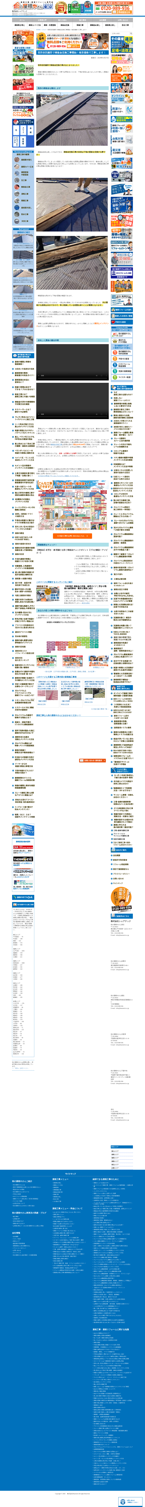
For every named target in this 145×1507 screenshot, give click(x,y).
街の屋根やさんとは (19, 1185)
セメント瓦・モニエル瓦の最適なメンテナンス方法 (109, 1458)
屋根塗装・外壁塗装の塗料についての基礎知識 (107, 1479)
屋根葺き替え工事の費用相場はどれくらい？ (66, 1272)
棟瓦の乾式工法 (98, 1290)
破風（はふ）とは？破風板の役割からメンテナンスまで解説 (111, 1386)
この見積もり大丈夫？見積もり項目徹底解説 (107, 1195)
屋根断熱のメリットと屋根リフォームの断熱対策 (108, 1475)
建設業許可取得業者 (19, 1243)
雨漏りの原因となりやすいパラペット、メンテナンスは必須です (113, 1372)
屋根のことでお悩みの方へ (101, 1183)
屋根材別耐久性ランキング (101, 1444)
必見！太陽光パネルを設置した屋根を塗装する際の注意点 (111, 1246)
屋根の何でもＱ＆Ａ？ (100, 1484)
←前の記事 (48, 671)
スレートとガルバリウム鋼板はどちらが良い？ (107, 1259)
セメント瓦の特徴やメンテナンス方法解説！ (107, 1456)
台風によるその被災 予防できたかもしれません (107, 1315)
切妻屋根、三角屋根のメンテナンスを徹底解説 (107, 1347)
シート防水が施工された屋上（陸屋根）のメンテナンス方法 (111, 1368)
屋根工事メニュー (58, 1214)
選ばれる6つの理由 (18, 1189)
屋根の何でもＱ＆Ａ (19, 1223)
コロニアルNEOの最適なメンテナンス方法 (106, 1266)
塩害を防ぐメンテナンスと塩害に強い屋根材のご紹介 (109, 1470)
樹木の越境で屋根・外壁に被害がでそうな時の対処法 (109, 1299)
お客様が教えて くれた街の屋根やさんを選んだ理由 (28, 1226)
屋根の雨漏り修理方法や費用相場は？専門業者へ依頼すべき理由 (113, 1400)
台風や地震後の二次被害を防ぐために (105, 1313)
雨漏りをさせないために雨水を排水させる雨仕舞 (108, 1398)
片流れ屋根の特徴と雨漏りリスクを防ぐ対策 (107, 1345)
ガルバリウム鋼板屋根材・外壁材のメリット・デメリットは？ (112, 1273)
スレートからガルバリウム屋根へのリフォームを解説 (109, 1262)
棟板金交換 (65, 25)
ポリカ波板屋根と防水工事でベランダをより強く (67, 1265)
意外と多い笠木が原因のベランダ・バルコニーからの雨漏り (111, 1363)
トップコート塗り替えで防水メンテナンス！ (107, 1379)
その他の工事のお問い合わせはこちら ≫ (72, 536)
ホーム (22, 20)
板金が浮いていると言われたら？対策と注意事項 (108, 1206)
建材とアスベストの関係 (101, 1433)
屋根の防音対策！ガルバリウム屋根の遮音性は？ (108, 1285)
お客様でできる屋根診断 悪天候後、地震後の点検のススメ (113, 1304)
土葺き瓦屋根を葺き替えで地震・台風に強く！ (107, 1461)
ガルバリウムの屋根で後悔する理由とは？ (106, 1451)
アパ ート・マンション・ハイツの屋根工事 (66, 1237)
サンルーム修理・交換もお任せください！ (65, 1247)
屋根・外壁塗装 (50, 25)
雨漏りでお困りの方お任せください (63, 1224)
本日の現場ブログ (18, 1221)
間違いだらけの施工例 (100, 1215)
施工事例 (82, 20)
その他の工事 (57, 1201)
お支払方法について (19, 1203)
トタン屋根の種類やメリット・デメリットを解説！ (109, 1241)
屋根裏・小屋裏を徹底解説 (101, 1414)
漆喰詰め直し (95, 25)
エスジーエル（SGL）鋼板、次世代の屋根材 (107, 1454)
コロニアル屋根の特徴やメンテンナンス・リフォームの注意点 (112, 1264)
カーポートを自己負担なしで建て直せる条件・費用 (68, 1240)
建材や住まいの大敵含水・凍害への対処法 (106, 1421)
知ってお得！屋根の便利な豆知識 (103, 1338)
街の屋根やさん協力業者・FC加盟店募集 (25, 1255)
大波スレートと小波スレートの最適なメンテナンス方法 (110, 1463)
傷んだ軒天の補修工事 (100, 1384)
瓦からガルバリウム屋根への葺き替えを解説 (107, 1276)
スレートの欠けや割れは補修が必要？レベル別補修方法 (110, 1239)
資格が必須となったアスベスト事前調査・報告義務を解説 (111, 1430)
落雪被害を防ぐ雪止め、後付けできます (105, 1297)
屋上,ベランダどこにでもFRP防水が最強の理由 (107, 1365)
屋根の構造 (97, 1342)
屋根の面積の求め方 (99, 1407)
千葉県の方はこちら (72, 667)
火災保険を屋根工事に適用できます (63, 1233)
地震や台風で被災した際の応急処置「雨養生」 (107, 1412)
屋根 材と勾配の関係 (100, 1391)
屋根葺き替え (19, 25)
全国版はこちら (98, 667)
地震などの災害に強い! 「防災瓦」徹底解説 (106, 1294)
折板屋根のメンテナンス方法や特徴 (104, 1243)
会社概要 (102, 20)
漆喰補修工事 (57, 1190)
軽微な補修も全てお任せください (63, 1221)
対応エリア (16, 1241)
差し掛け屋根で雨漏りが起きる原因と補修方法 (107, 1396)
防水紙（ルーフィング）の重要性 (103, 1435)
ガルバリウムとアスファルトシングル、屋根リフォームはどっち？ (113, 1447)
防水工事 (125, 25)
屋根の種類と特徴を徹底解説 (102, 1335)
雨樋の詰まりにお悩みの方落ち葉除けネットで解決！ (69, 1254)
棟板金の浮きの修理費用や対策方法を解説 (106, 1211)
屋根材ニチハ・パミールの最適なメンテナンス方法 (109, 1250)
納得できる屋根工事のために (102, 1213)
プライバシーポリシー (19, 1248)
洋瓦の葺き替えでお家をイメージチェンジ (106, 1465)
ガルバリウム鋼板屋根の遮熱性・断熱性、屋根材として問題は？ (113, 1280)
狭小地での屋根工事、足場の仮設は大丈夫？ (107, 1255)
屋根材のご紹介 (98, 1405)
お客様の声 (42, 20)
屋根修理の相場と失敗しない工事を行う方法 (107, 1229)
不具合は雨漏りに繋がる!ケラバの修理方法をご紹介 (109, 1354)
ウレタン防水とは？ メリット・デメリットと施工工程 (110, 1377)
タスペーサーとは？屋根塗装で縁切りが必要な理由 (109, 1361)
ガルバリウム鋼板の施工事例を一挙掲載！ (106, 1257)
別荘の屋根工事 (58, 1261)
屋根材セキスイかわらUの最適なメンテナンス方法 (108, 1252)
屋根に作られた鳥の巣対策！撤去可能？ (65, 1256)
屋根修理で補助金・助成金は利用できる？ (65, 1268)
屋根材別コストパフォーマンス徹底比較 (105, 1442)
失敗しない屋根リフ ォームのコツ (104, 1227)
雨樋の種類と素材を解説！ (61, 1258)
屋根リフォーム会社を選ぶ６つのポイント (106, 1301)
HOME (38, 29)
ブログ (44, 29)
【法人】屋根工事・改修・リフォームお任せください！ (69, 1263)
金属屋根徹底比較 (99, 1449)
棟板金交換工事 (56, 444)
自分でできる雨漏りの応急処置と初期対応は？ (107, 1393)
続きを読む (86, 603)
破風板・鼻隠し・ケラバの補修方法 (104, 1351)
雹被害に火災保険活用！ (101, 1317)
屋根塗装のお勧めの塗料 (101, 1481)
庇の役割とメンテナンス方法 (102, 1382)
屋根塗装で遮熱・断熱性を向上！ (103, 1220)
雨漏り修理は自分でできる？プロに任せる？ (107, 1349)
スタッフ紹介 (17, 1239)
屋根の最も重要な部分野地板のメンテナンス (107, 1437)
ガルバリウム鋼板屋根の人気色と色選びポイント (108, 1283)
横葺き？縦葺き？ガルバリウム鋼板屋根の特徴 (107, 1271)
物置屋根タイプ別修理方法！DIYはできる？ (66, 1244)
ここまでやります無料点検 (61, 1219)
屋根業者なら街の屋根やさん (21, 1246)
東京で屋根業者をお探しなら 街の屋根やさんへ (27, 1187)
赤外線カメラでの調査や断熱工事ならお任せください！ (69, 1242)
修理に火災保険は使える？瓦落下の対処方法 (107, 1311)
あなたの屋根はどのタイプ (101, 1333)
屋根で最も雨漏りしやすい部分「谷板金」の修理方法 (109, 1403)
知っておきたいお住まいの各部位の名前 (105, 1340)
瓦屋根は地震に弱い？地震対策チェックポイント (108, 1292)
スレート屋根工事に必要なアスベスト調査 (106, 1428)
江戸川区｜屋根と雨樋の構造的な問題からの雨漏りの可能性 (79, 671)
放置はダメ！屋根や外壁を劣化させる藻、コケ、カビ (109, 1468)
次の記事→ (92, 671)
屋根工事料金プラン (59, 1217)
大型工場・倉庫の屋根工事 (61, 1235)
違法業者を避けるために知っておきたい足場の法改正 (109, 1322)
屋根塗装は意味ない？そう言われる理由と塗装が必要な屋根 (111, 1358)
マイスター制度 (17, 1201)
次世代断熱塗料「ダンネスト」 (103, 1477)
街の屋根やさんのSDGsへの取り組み (24, 1205)
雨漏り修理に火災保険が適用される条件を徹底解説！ (109, 1320)
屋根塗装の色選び (99, 1218)
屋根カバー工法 (35, 25)
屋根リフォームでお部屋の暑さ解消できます (107, 1419)
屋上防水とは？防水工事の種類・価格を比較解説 (108, 1370)
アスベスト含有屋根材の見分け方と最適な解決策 (108, 1426)
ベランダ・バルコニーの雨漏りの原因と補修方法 (108, 1375)
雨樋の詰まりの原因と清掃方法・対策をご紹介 (67, 1251)
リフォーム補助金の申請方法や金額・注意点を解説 (68, 1270)
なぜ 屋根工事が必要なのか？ (102, 1222)
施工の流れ (62, 20)
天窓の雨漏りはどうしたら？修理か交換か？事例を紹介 (110, 1356)
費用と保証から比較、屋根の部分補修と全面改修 (108, 1232)
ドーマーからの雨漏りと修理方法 (103, 1472)
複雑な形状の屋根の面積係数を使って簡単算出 (107, 1410)
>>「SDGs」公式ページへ (20, 1068)
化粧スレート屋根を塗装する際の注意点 (105, 1248)
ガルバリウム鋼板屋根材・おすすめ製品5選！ (107, 1269)
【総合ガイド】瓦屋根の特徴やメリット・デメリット (109, 1287)
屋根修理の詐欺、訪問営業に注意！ (104, 1198)
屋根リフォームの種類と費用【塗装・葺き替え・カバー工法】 (112, 1234)
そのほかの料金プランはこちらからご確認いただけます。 (59, 476)
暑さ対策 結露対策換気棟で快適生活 (105, 1416)
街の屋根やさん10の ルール (21, 1192)
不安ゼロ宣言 (17, 1194)
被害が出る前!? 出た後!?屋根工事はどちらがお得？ (108, 1225)
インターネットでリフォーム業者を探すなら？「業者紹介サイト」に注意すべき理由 (113, 1203)
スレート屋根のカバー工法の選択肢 (104, 1236)
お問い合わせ (123, 20)
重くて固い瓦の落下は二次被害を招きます (106, 1308)
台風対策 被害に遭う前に (60, 1228)
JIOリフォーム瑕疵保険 (20, 1196)
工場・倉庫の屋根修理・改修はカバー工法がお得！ (68, 1249)
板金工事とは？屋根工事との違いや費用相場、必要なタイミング (113, 1208)
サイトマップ (17, 1252)
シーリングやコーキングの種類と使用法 (105, 1440)
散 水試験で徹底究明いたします (62, 1226)
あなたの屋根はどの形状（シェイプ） (105, 1389)
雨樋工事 (80, 25)
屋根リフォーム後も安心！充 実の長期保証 (25, 1199)
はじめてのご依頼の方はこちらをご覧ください (67, 1212)
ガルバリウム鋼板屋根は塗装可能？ (104, 1278)
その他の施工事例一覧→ (100, 709)
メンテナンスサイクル (100, 1191)
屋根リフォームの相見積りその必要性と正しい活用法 (109, 1189)
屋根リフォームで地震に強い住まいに (64, 1230)
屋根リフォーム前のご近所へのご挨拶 (105, 1193)
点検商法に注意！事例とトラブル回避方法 (106, 1200)
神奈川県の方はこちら (46, 667)
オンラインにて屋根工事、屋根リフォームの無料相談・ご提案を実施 (113, 1185)
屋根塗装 (56, 1187)
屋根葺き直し (110, 25)
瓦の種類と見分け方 (99, 1423)
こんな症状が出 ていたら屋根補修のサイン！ (107, 1306)
